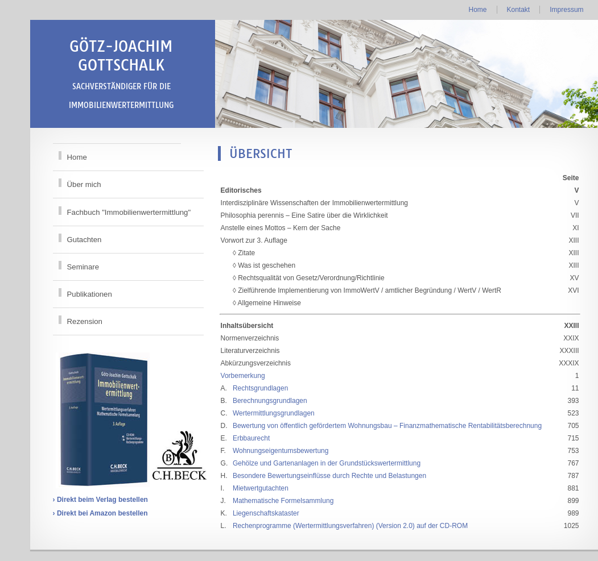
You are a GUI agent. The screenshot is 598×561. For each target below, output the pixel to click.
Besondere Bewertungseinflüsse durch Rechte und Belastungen (329, 476)
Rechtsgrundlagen (260, 388)
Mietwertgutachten (260, 488)
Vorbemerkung (243, 376)
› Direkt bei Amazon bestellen (100, 513)
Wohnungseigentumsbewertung (281, 451)
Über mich (84, 184)
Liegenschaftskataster (266, 513)
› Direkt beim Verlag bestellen (100, 500)
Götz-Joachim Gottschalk (121, 73)
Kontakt (518, 10)
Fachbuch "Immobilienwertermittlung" (129, 212)
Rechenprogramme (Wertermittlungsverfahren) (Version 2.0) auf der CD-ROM (350, 526)
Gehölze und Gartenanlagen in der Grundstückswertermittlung (326, 463)
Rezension (84, 321)
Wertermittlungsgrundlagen (274, 413)
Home (477, 10)
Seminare (83, 267)
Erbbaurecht (251, 438)
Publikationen (89, 294)
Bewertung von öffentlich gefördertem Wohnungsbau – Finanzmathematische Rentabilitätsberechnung (387, 426)
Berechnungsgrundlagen (270, 401)
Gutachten (84, 239)
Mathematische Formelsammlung (283, 501)
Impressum (566, 10)
